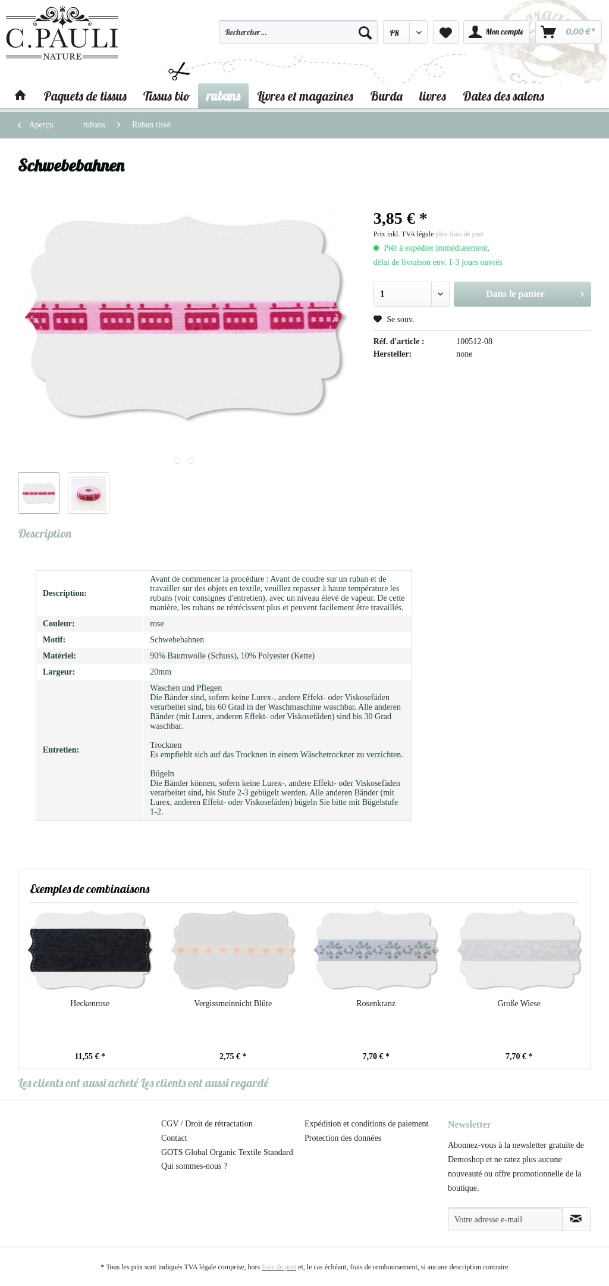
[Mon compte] (496, 32)
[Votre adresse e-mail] (505, 1219)
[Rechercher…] (298, 32)
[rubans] (223, 95)
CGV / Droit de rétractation (207, 1123)
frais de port (279, 1267)
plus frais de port (459, 234)
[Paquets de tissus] (85, 95)
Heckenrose (89, 1003)
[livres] (432, 95)
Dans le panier (535, 292)
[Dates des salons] (503, 95)
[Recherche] (365, 32)
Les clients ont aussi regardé (204, 1082)
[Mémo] (446, 32)
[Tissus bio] (166, 95)
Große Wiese (519, 1003)
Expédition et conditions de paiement (366, 1123)
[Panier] (568, 32)
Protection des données (342, 1138)
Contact (174, 1138)
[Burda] (386, 95)
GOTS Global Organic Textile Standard (227, 1152)
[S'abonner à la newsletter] (576, 1219)
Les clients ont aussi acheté (78, 1082)
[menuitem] (298, 37)
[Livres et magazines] (305, 95)
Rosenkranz (375, 1003)
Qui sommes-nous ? (194, 1166)
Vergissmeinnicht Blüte (233, 1003)
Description (44, 533)
